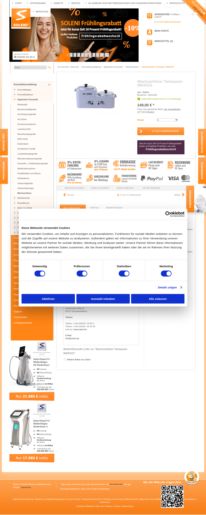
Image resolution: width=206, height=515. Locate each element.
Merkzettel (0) (163, 41)
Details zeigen (167, 287)
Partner (109, 506)
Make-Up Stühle (24, 208)
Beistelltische (23, 203)
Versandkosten (116, 484)
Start (18, 3)
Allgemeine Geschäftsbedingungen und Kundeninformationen (124, 3)
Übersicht (135, 195)
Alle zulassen (158, 298)
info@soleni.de (72, 338)
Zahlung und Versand (113, 499)
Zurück (70, 195)
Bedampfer (22, 104)
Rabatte (58, 3)
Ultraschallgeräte (25, 183)
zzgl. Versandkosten (172, 109)
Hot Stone (22, 119)
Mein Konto (161, 31)
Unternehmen (38, 3)
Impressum (42, 11)
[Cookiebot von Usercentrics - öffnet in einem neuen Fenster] (168, 214)
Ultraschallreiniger (25, 188)
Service (75, 3)
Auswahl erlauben (103, 298)
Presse (117, 506)
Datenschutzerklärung (23, 499)
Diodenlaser (22, 144)
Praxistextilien (21, 317)
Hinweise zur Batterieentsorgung (50, 499)
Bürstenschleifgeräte (26, 109)
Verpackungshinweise (92, 499)
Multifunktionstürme (26, 168)
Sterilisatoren (23, 178)
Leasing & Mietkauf (85, 506)
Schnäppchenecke (23, 323)
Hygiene (18, 311)
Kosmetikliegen (24, 90)
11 (107, 55)
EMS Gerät (22, 139)
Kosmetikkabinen (25, 94)
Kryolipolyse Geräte (26, 149)
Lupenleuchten (24, 129)
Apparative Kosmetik (27, 99)
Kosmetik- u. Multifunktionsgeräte (32, 163)
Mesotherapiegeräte (26, 134)
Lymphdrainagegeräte (27, 154)
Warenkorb (161, 14)
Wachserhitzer (24, 193)
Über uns (100, 506)
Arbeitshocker (23, 198)
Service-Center (73, 499)
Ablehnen (48, 298)
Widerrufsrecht (132, 499)
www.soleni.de (80, 329)
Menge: (141, 120)
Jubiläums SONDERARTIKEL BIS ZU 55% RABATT (32, 77)
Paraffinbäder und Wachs (29, 173)
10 (102, 55)
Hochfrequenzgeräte (26, 114)
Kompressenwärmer (26, 124)
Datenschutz (177, 3)
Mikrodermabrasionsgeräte (29, 158)
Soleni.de (21, 18)
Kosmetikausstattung (25, 84)
